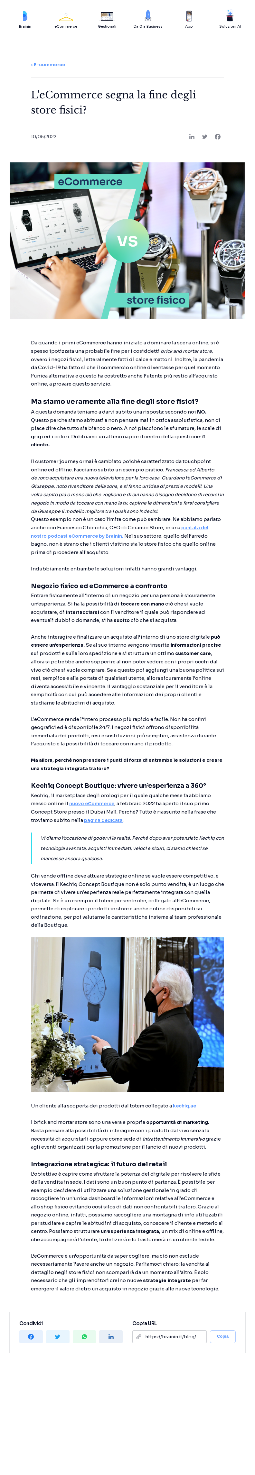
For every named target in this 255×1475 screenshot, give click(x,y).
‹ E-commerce (48, 65)
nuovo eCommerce (91, 803)
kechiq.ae (184, 1106)
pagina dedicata (103, 820)
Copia (223, 1336)
